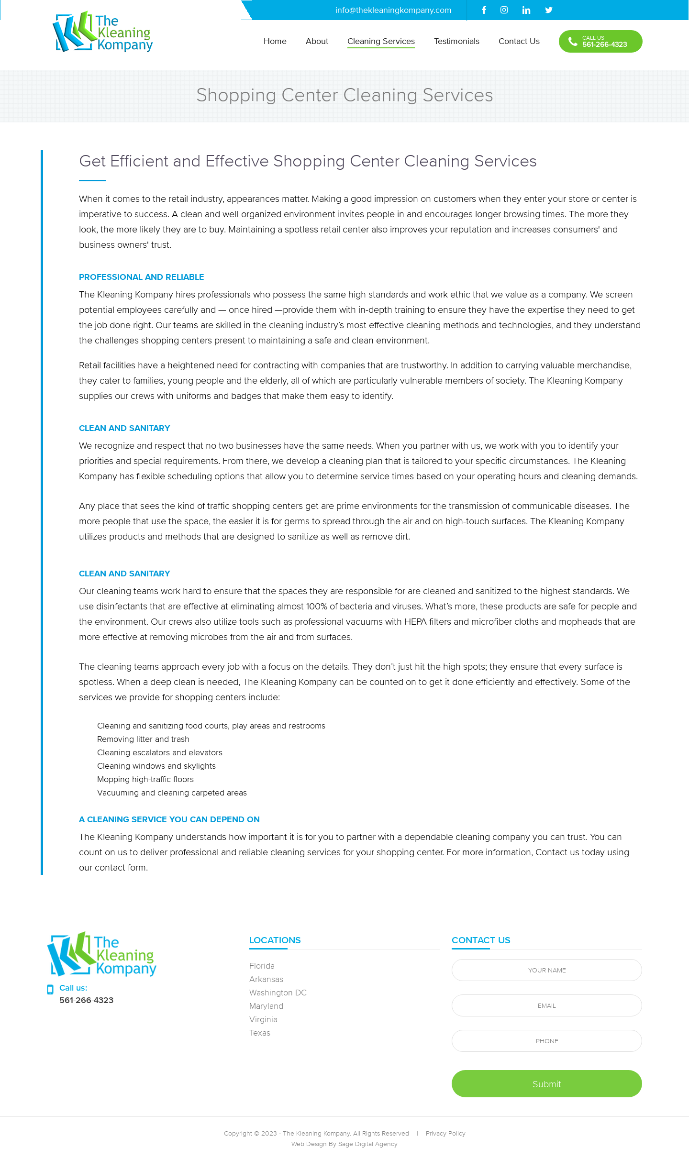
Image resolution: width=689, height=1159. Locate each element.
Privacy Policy (446, 1133)
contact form (120, 867)
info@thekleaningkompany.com (393, 10)
